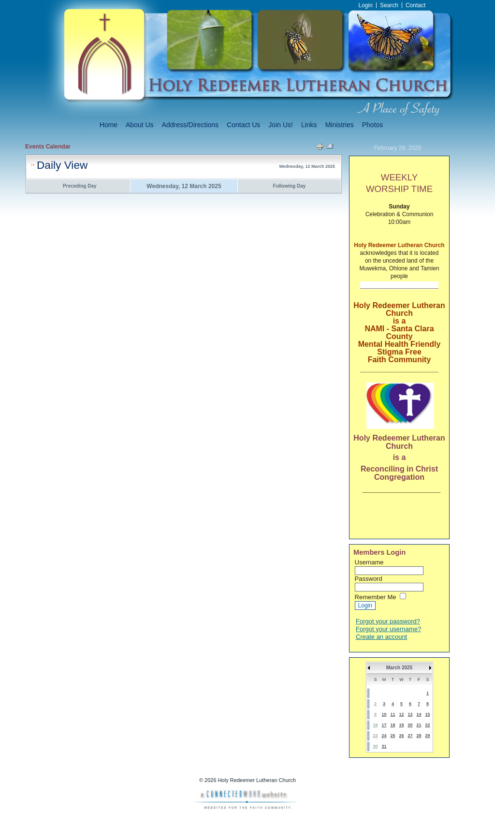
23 (375, 735)
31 (383, 746)
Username (369, 562)
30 (375, 746)
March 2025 (399, 667)
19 (401, 725)
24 (383, 735)
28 (418, 735)
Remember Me (375, 597)
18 (392, 725)
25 (392, 735)
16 (375, 725)
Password (368, 578)
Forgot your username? (388, 629)
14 (418, 714)
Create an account (381, 636)
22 (427, 725)
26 (401, 735)
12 (401, 714)
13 (410, 714)
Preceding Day (79, 186)
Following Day (289, 186)
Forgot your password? (388, 621)
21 (418, 725)
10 (383, 714)
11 (392, 714)
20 (410, 725)
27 (410, 735)
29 (427, 735)
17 (383, 725)
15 (427, 714)
